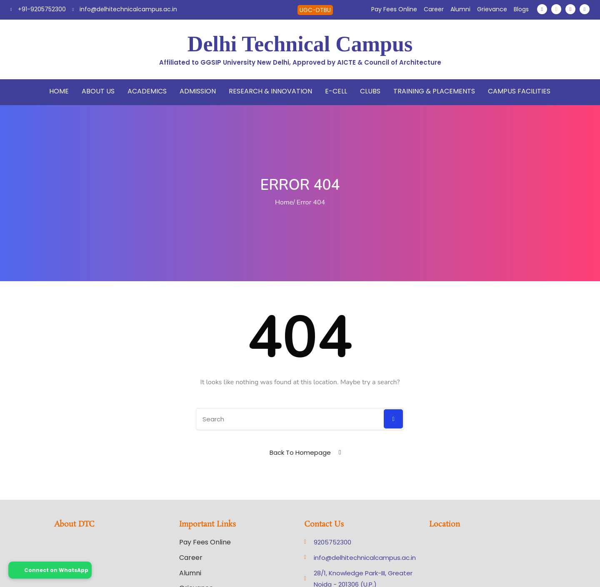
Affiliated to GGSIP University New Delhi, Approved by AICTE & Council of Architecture (300, 62)
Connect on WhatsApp (50, 570)
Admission (198, 91)
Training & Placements (434, 91)
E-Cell (336, 91)
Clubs (370, 91)
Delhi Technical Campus (300, 44)
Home (59, 91)
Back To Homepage (300, 452)
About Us (98, 91)
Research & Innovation (270, 91)
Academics (147, 91)
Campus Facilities (519, 91)
